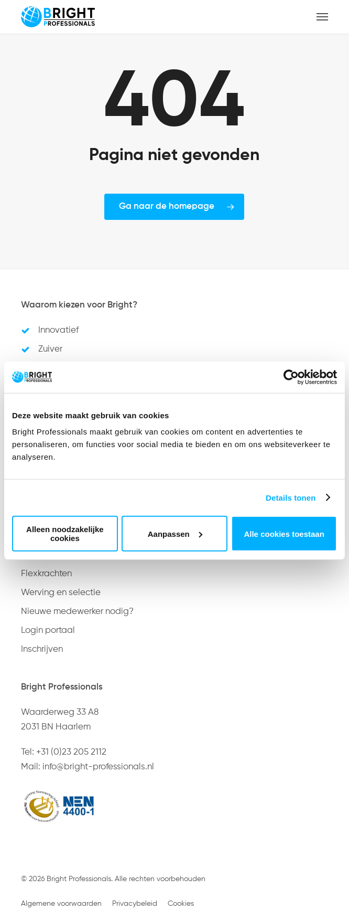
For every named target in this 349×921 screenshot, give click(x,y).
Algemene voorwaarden (61, 903)
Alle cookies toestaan (284, 533)
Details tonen (290, 497)
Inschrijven (42, 649)
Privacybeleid (134, 903)
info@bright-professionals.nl (98, 767)
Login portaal (48, 630)
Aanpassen (175, 533)
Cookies (181, 903)
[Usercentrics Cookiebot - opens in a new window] (291, 377)
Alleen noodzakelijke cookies (65, 534)
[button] (322, 17)
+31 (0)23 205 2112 (71, 752)
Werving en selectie (61, 592)
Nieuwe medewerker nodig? (77, 611)
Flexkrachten (46, 573)
